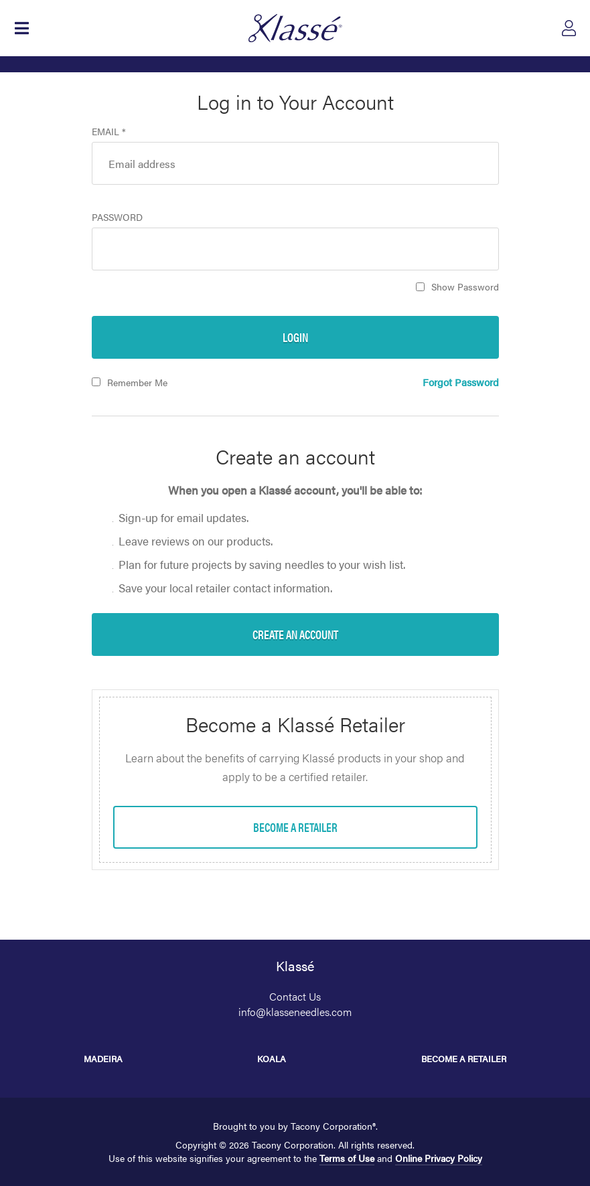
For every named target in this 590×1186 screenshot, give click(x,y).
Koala (271, 1058)
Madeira (103, 1058)
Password (117, 216)
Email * (109, 131)
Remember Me (137, 382)
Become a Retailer (463, 1058)
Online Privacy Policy (438, 1158)
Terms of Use (346, 1158)
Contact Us (295, 996)
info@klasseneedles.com (295, 1011)
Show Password (465, 286)
